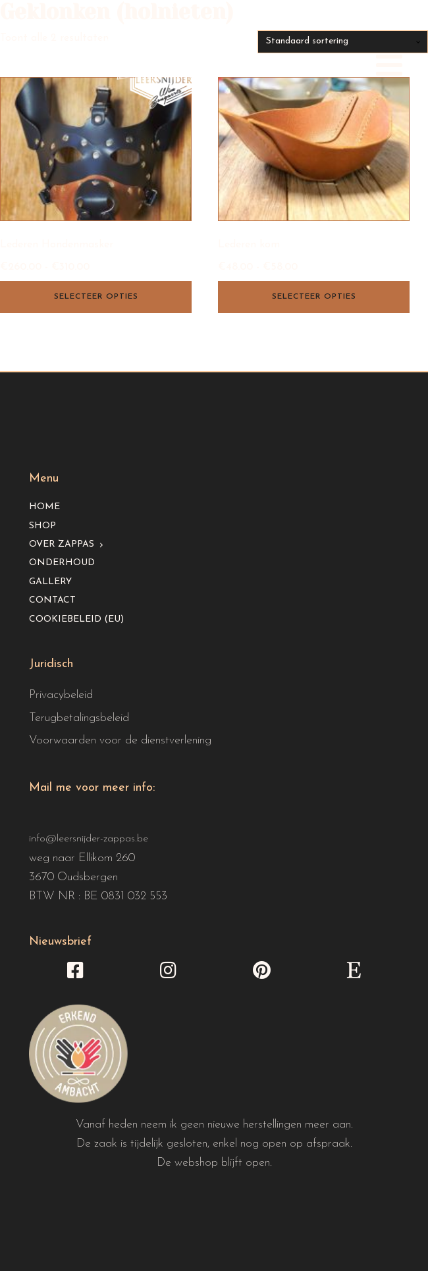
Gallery (50, 582)
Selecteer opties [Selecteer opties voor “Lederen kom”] (314, 297)
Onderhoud (62, 563)
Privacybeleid (61, 695)
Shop (42, 526)
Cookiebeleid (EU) (76, 619)
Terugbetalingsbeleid (79, 718)
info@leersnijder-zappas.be (88, 839)
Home (44, 507)
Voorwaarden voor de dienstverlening (120, 740)
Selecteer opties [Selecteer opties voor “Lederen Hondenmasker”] (96, 297)
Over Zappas (61, 544)
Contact (52, 600)
